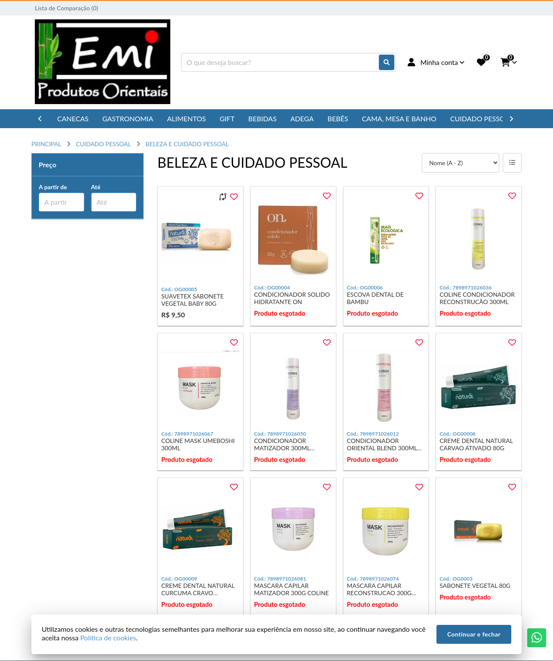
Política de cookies (108, 637)
